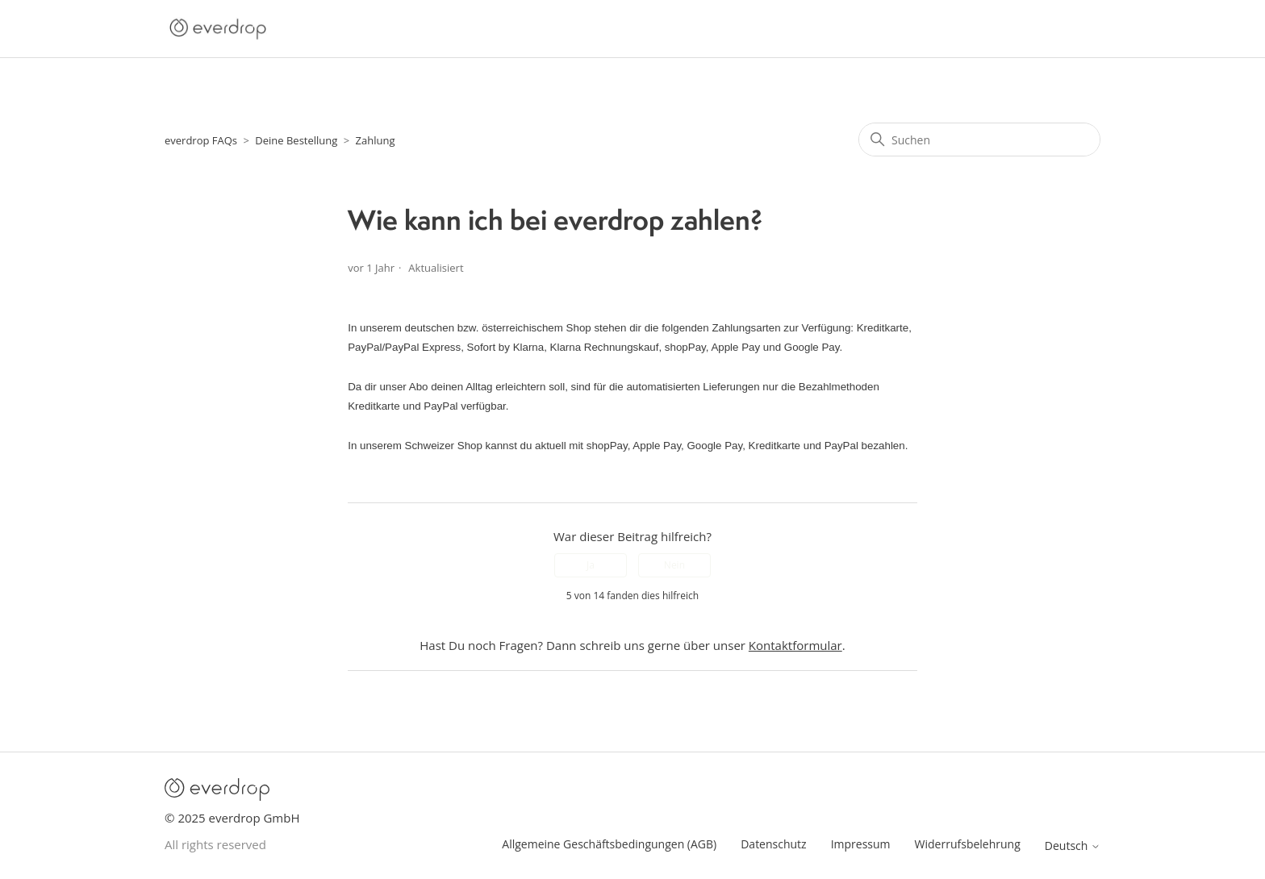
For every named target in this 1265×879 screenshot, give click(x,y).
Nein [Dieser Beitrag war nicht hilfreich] (674, 565)
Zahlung (375, 140)
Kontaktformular (795, 645)
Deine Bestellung (296, 140)
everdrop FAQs (201, 140)
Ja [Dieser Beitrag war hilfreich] (591, 565)
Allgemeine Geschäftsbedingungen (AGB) (609, 844)
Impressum (861, 844)
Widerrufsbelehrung (968, 844)
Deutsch (1072, 845)
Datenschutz (773, 844)
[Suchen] (979, 139)
